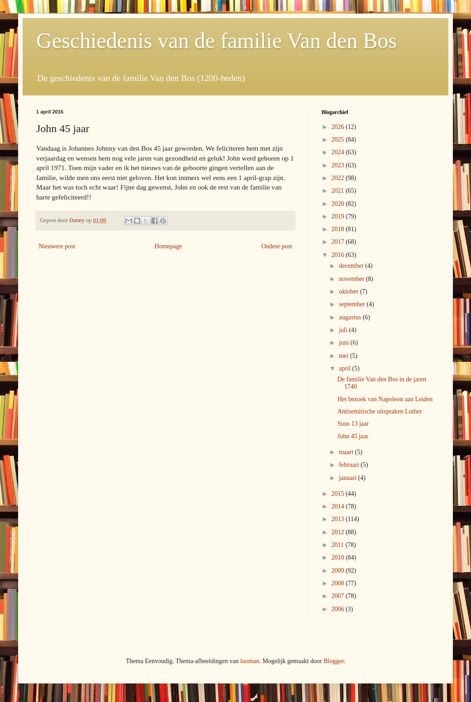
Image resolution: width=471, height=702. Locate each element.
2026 (339, 126)
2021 (339, 190)
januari (348, 477)
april (345, 368)
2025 (339, 139)
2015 (339, 493)
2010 (339, 557)
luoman (250, 661)
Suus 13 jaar (353, 423)
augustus (351, 317)
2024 (339, 152)
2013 (339, 519)
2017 (339, 241)
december (352, 265)
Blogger (333, 661)
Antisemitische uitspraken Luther (379, 411)
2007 (339, 596)
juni (344, 342)
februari (349, 464)
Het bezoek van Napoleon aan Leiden (385, 399)
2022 (339, 178)
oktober (349, 291)
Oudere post (276, 246)
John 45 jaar (352, 436)
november (352, 278)
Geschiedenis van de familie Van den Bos (216, 40)
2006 (339, 609)
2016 (339, 254)
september (352, 304)
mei (344, 355)
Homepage (168, 246)
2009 (339, 570)
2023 (339, 165)
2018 (339, 229)
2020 (339, 203)
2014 (339, 506)
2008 (339, 583)
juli (344, 330)
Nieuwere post (56, 246)
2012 (339, 532)
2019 (339, 216)
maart (347, 452)
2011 (339, 544)
